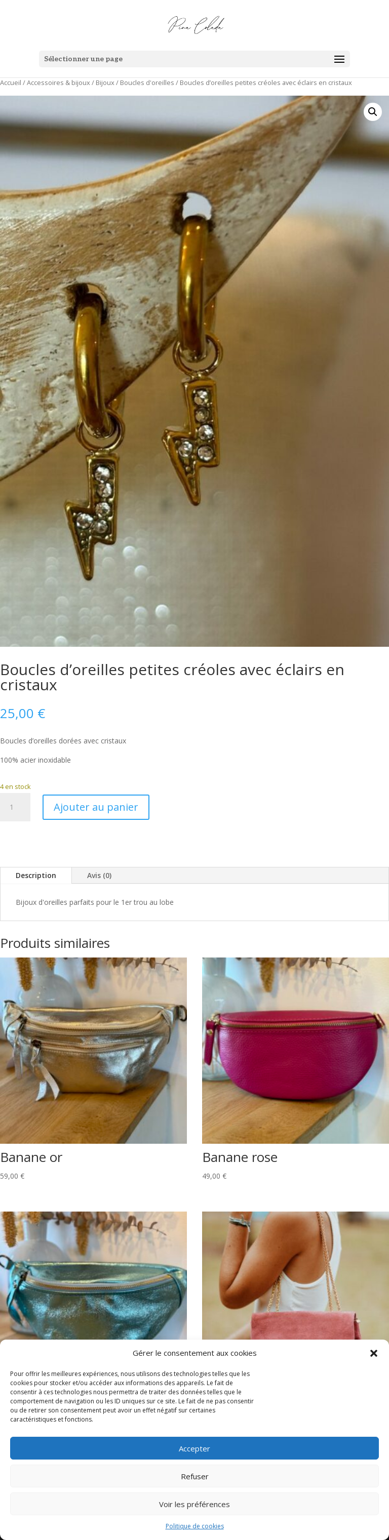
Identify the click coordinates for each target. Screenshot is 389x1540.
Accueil (10, 82)
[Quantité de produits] (15, 807)
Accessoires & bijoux (58, 82)
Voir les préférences (194, 1504)
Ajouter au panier (96, 807)
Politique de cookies (195, 1526)
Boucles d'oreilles (147, 82)
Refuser (195, 1476)
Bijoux (105, 82)
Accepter (194, 1448)
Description (36, 875)
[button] (374, 1353)
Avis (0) (99, 875)
